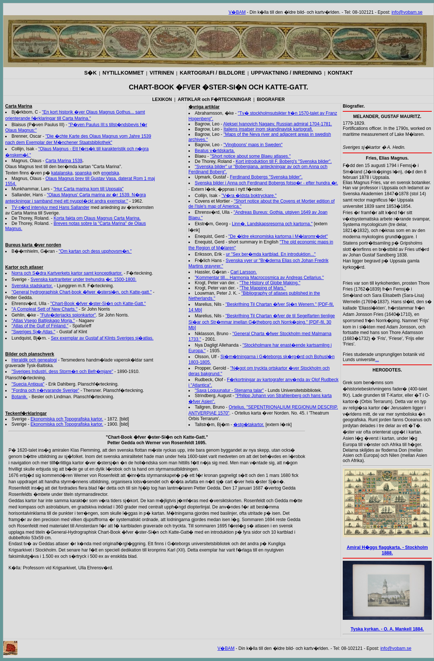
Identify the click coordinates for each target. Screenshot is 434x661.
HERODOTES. (387, 370)
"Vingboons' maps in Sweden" (252, 144)
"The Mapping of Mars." (263, 288)
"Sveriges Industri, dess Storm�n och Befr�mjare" (62, 371)
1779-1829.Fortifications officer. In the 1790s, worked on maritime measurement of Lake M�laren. (387, 129)
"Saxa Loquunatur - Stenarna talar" (229, 390)
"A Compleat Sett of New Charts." (44, 309)
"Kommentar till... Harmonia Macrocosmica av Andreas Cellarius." (259, 277)
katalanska (61, 173)
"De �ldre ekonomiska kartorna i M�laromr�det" (278, 236)
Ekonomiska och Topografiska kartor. (66, 419)
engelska (110, 173)
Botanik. (19, 396)
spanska (83, 173)
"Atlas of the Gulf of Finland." (39, 325)
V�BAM (237, 12)
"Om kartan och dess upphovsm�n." (95, 251)
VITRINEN (161, 73)
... (377, 359)
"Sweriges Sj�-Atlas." (33, 331)
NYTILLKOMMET (123, 73)
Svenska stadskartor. (32, 285)
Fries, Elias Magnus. (387, 158)
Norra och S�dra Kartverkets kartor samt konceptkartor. (66, 273)
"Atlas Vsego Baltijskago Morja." (43, 320)
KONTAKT (340, 73)
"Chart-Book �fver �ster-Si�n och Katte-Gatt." (98, 303)
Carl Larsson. (243, 272)
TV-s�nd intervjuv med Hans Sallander (50, 207)
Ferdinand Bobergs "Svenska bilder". (266, 177)
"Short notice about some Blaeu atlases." (250, 156)
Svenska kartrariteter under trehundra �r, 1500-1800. (83, 279)
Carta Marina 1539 (63, 160)
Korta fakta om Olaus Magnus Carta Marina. (97, 218)
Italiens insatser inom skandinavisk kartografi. (268, 129)
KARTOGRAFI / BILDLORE (212, 73)
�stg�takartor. (248, 424)
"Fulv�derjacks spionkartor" (68, 315)
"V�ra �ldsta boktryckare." (249, 195)
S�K (90, 73)
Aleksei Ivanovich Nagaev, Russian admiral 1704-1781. (277, 124)
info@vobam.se (407, 12)
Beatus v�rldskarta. (215, 150)
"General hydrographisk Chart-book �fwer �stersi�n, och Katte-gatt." (81, 292)
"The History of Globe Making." (270, 282)
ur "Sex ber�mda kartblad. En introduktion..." (271, 254)
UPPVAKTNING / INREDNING (286, 73)
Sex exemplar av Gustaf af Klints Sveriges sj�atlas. (102, 338)
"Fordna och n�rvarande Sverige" (45, 390)
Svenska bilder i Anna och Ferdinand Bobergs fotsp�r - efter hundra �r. (266, 183)
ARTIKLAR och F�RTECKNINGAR (214, 99)
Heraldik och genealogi (34, 360)
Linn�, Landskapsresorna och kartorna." (272, 223)
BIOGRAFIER (271, 99)
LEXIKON (162, 99)
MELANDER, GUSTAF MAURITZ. (387, 116)
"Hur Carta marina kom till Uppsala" (88, 189)
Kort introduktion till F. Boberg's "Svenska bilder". (284, 161)
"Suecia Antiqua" (28, 384)
